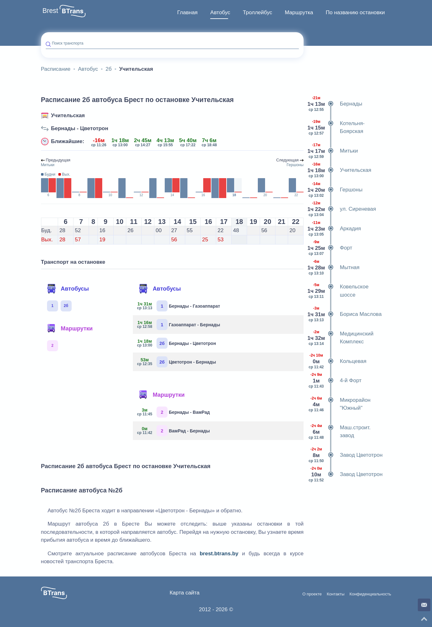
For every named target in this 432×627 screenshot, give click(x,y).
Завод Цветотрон (345, 455)
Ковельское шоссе (338, 291)
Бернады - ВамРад (174, 412)
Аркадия (334, 229)
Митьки (333, 151)
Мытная (333, 267)
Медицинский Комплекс (340, 338)
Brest (50, 11)
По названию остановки (355, 12)
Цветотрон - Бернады (177, 361)
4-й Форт (335, 380)
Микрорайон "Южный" (339, 404)
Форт (330, 248)
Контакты (335, 594)
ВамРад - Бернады (174, 430)
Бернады (335, 104)
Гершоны (335, 190)
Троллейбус (257, 12)
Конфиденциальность (370, 594)
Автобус (220, 12)
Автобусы (68, 288)
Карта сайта (184, 593)
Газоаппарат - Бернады (179, 324)
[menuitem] (187, 13)
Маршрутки (70, 328)
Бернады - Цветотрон (80, 128)
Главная (187, 12)
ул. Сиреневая (342, 209)
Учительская (68, 115)
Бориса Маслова (345, 314)
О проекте (312, 594)
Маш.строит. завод (339, 432)
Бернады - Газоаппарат (179, 305)
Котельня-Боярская (336, 127)
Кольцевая (337, 361)
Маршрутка (299, 12)
